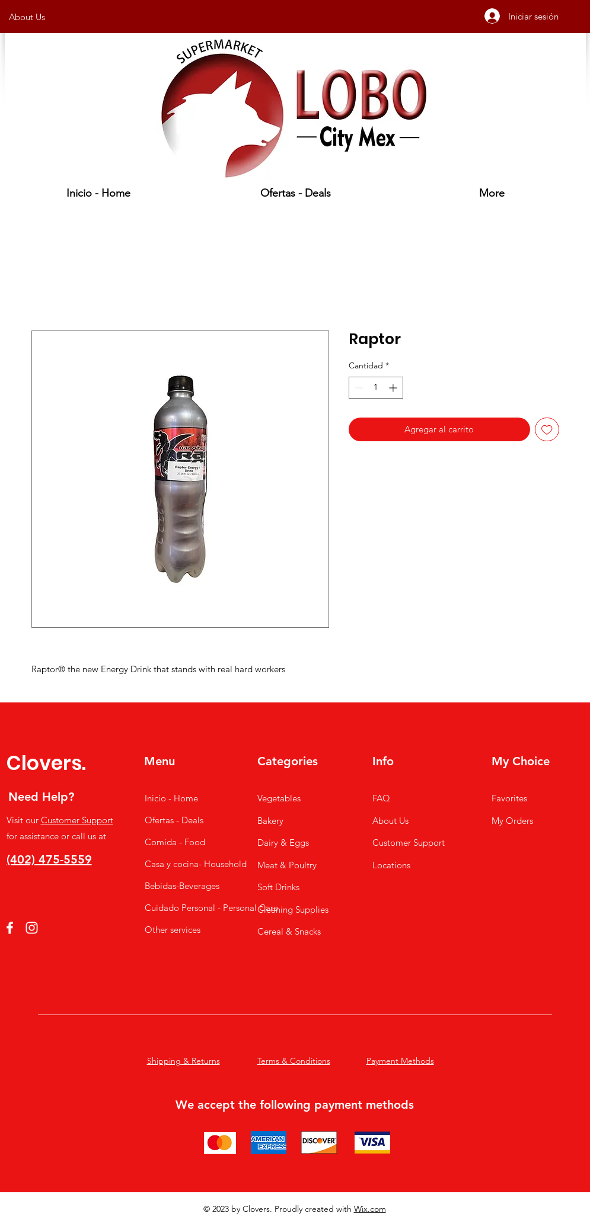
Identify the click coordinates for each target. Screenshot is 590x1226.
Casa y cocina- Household (189, 863)
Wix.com (370, 1208)
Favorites (509, 798)
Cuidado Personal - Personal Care (189, 907)
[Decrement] (357, 387)
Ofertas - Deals (174, 820)
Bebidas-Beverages (182, 885)
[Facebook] (10, 928)
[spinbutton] (376, 387)
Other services (172, 929)
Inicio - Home (171, 798)
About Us (390, 820)
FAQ (381, 798)
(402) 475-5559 (49, 859)
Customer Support (77, 820)
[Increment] (394, 387)
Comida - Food (175, 842)
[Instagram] (32, 928)
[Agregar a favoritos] (547, 430)
